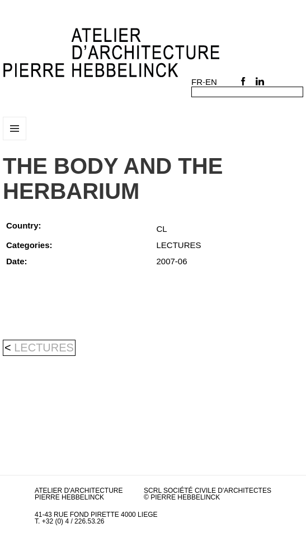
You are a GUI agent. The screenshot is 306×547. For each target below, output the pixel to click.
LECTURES (44, 347)
